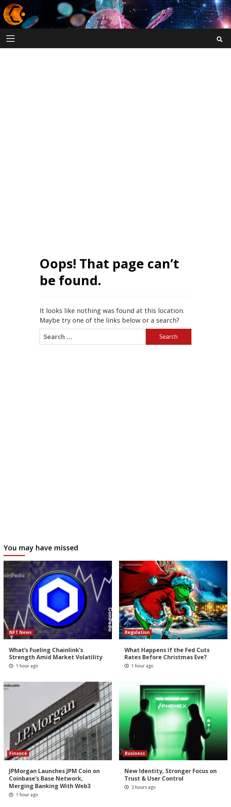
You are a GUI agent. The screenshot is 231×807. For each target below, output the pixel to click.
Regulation (137, 632)
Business (135, 753)
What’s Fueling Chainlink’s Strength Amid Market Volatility (55, 653)
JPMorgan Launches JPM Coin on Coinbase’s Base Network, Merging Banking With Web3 (54, 778)
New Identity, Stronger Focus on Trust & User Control (170, 774)
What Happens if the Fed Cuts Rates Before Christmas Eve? (167, 653)
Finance (18, 753)
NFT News (20, 632)
